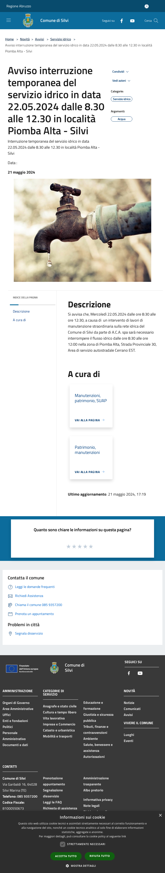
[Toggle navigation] (8, 20)
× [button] (160, 815)
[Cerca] (156, 20)
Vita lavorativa (54, 718)
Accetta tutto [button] (66, 856)
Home (9, 39)
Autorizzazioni (94, 756)
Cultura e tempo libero (59, 712)
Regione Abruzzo (18, 6)
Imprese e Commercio (59, 724)
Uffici (7, 714)
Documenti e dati (15, 744)
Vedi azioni (122, 80)
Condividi (121, 71)
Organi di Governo (16, 702)
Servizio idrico (60, 39)
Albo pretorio (93, 790)
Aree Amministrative (18, 708)
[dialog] (82, 842)
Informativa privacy (98, 799)
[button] (82, 866)
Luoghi (129, 734)
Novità (25, 39)
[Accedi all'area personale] (147, 6)
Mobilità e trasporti (57, 736)
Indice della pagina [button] (25, 297)
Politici (8, 726)
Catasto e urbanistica (59, 730)
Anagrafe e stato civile (59, 706)
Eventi (128, 740)
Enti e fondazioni (15, 720)
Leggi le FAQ (52, 802)
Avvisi (39, 39)
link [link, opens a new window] (124, 836)
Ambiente (90, 738)
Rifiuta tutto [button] (100, 856)
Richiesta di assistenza (60, 808)
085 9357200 (27, 796)
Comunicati (132, 708)
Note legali (91, 805)
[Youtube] (130, 20)
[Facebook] (120, 20)
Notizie (129, 702)
